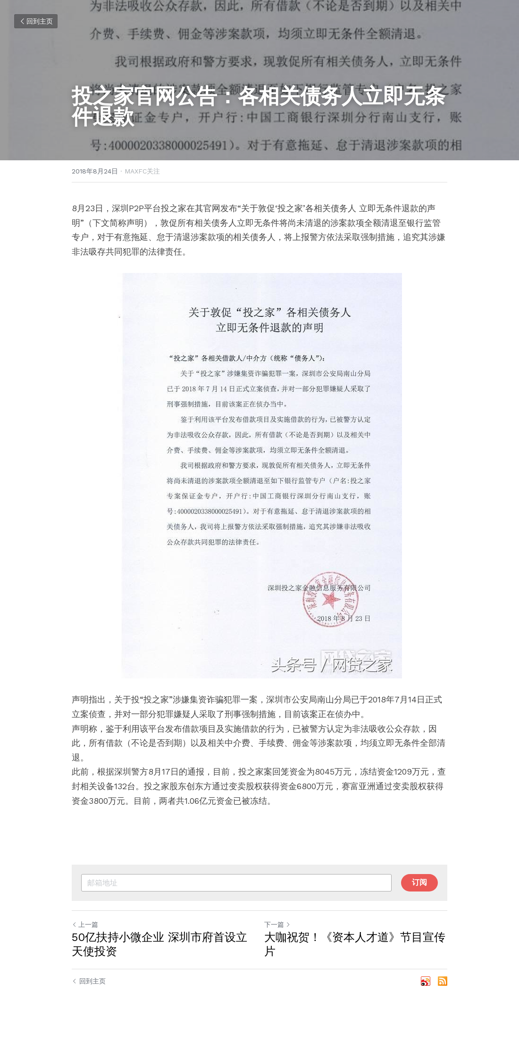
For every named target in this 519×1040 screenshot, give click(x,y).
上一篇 (85, 924)
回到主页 (36, 21)
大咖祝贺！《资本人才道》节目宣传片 (354, 944)
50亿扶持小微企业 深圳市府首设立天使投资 (159, 944)
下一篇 (277, 924)
